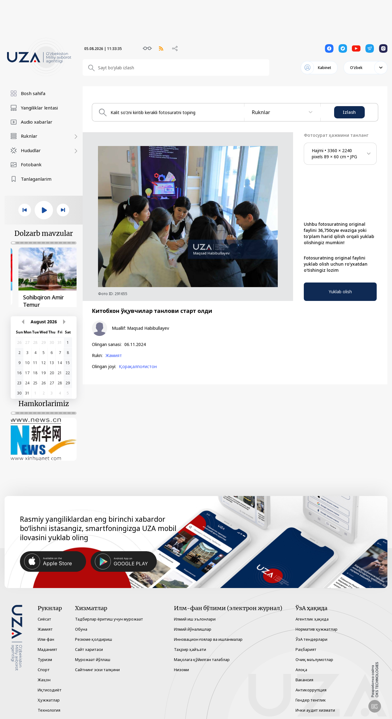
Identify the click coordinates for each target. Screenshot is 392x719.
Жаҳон (44, 678)
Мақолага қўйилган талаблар (202, 658)
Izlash (349, 112)
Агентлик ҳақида (312, 617)
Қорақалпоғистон (138, 366)
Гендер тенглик (311, 698)
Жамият (113, 355)
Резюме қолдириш (93, 637)
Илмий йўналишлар (192, 627)
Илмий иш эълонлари (195, 617)
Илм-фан (46, 637)
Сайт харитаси (89, 648)
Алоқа (301, 668)
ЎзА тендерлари (311, 637)
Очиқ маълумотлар (314, 658)
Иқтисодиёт (50, 688)
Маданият (47, 648)
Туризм (45, 658)
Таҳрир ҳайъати (190, 648)
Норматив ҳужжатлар (316, 627)
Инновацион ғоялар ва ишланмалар (208, 637)
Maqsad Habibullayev (148, 328)
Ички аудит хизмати (315, 708)
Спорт (44, 668)
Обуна (81, 627)
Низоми (181, 668)
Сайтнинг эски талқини (97, 668)
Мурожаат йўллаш (92, 658)
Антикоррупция (311, 688)
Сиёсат (44, 617)
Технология (49, 708)
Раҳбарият (306, 648)
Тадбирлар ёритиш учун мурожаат (109, 617)
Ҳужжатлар (49, 698)
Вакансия (304, 678)
